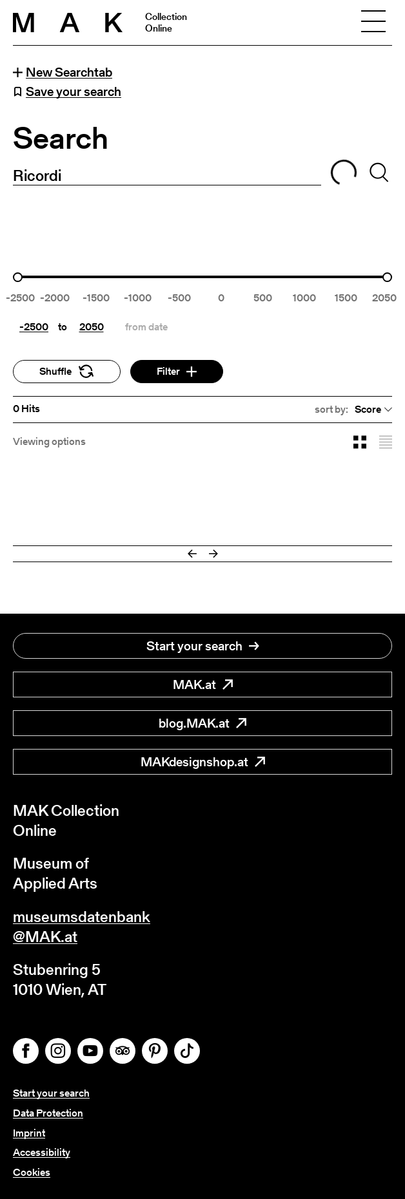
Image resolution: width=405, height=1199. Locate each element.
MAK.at (203, 684)
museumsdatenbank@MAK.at (81, 927)
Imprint (29, 1133)
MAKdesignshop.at (203, 762)
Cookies (31, 1172)
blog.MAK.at (202, 723)
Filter (177, 371)
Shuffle (66, 371)
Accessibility (41, 1152)
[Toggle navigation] (373, 22)
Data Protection (48, 1113)
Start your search (202, 646)
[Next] (213, 554)
